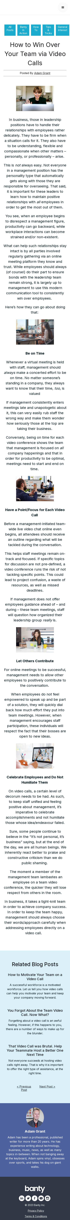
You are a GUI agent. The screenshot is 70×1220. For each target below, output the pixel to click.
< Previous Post (24, 1088)
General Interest (62, 28)
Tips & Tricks (48, 30)
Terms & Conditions (36, 1216)
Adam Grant (42, 73)
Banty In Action (23, 30)
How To (36, 28)
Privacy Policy (36, 1210)
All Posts (9, 28)
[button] (63, 7)
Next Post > (47, 1086)
